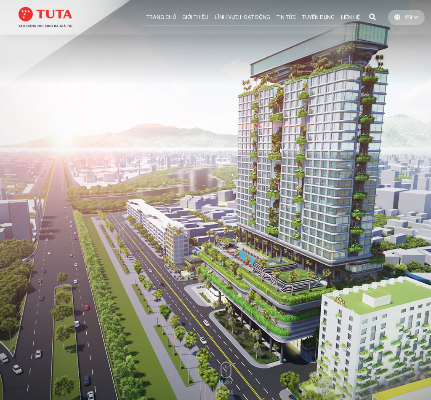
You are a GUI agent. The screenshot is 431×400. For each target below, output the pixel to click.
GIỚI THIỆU (195, 17)
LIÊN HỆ (350, 17)
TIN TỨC (286, 17)
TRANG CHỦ (161, 17)
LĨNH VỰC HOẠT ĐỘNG (242, 17)
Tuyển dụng (318, 17)
